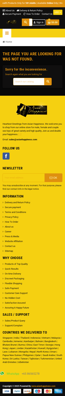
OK (53, 177)
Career (8, 231)
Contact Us (47, 14)
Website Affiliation (14, 241)
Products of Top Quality (16, 264)
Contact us (10, 246)
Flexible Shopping (13, 283)
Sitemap (9, 251)
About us (9, 226)
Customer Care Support (16, 293)
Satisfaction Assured (15, 303)
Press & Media (12, 236)
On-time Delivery (13, 273)
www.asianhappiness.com (43, 386)
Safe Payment (12, 288)
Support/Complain (14, 325)
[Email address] (24, 177)
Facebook (6, 156)
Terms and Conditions (15, 212)
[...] (20, 134)
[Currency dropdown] (57, 12)
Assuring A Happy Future (17, 307)
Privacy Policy (11, 217)
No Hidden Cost (12, 298)
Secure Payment (12, 14)
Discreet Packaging (14, 278)
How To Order (31, 14)
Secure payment (13, 207)
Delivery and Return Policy (17, 202)
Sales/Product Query (15, 320)
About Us (9, 10)
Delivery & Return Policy (29, 10)
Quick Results (12, 269)
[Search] (32, 81)
